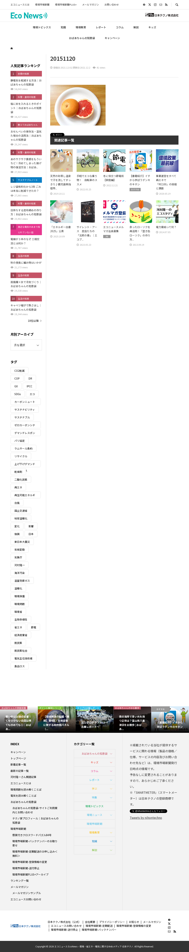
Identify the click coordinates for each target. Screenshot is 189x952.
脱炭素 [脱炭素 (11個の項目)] (18, 643)
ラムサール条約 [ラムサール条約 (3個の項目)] (23, 448)
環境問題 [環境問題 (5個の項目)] (19, 604)
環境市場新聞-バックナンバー (99, 929)
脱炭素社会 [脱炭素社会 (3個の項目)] (20, 650)
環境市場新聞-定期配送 (99, 926)
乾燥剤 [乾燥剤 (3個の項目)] (18, 472)
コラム (120, 27)
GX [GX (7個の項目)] (16, 386)
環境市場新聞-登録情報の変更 (29, 862)
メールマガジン (90, 4)
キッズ (152, 27)
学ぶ (94, 788)
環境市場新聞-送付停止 (25, 868)
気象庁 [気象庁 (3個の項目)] (18, 557)
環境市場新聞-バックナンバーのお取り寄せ (34, 843)
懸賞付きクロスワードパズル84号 (31, 835)
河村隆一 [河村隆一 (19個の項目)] (19, 565)
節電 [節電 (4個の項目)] (33, 627)
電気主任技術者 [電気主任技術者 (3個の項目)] (23, 658)
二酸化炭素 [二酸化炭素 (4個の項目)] (20, 479)
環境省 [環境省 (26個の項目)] (18, 612)
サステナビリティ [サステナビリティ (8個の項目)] (24, 409)
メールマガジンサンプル (26, 893)
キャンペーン (112, 38)
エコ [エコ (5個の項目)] (32, 394)
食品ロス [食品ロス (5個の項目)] (19, 666)
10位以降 (33, 321)
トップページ (18, 758)
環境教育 (81, 27)
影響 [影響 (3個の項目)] (31, 526)
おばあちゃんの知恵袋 (82, 38)
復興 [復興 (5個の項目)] (17, 534)
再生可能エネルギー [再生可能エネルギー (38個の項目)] (24, 495)
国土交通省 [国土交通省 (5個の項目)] (20, 510)
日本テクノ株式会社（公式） (64, 922)
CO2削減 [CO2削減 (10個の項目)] (19, 371)
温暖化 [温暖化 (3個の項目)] (18, 588)
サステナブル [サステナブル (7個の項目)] (22, 417)
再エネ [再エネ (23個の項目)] (18, 487)
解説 (136, 27)
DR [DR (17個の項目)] (30, 378)
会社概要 (90, 922)
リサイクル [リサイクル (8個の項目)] (20, 456)
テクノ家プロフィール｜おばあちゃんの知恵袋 (35, 820)
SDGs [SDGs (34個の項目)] (17, 394)
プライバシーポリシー (112, 922)
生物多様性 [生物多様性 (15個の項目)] (20, 619)
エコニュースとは (20, 4)
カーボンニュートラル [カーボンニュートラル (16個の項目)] (24, 402)
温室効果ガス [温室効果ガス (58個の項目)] (22, 580)
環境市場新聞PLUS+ (66, 4)
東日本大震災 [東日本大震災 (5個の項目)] (22, 542)
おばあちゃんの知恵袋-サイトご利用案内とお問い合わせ (34, 810)
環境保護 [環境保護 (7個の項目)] (19, 596)
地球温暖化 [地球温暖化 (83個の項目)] (20, 518)
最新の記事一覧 (20, 771)
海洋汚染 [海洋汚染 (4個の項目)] (19, 573)
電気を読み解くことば (23, 795)
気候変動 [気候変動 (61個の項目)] (19, 549)
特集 (94, 797)
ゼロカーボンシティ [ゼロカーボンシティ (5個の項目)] (24, 425)
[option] (19, 719)
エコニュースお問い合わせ (26, 899)
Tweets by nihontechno (146, 817)
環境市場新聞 (42, 4)
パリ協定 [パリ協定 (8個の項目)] (19, 440)
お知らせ (134, 922)
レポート (101, 27)
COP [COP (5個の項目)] (17, 378)
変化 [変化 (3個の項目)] (17, 526)
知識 (63, 27)
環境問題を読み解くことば (26, 789)
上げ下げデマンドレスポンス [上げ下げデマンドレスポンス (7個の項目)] (24, 464)
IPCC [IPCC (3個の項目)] (29, 386)
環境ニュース (94, 815)
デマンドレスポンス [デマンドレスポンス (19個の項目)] (24, 433)
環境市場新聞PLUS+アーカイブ (30, 874)
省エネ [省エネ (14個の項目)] (18, 627)
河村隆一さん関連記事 (23, 777)
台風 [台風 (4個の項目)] (17, 503)
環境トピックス (42, 27)
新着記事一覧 (18, 764)
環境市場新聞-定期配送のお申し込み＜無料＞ (34, 853)
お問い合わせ (111, 4)
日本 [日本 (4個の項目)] (31, 534)
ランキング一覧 (20, 880)
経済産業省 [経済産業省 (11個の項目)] (20, 635)
